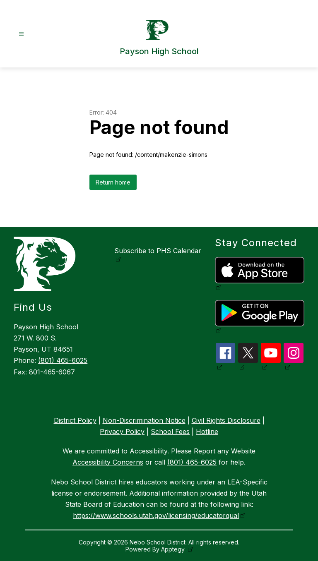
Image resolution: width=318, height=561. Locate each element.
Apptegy (173, 549)
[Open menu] (21, 34)
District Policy (75, 420)
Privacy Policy (122, 431)
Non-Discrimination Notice (144, 420)
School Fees (170, 431)
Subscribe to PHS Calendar (157, 251)
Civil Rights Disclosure (226, 420)
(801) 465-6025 (62, 360)
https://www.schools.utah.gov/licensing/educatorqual (156, 515)
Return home (113, 182)
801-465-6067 (52, 372)
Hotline (207, 431)
